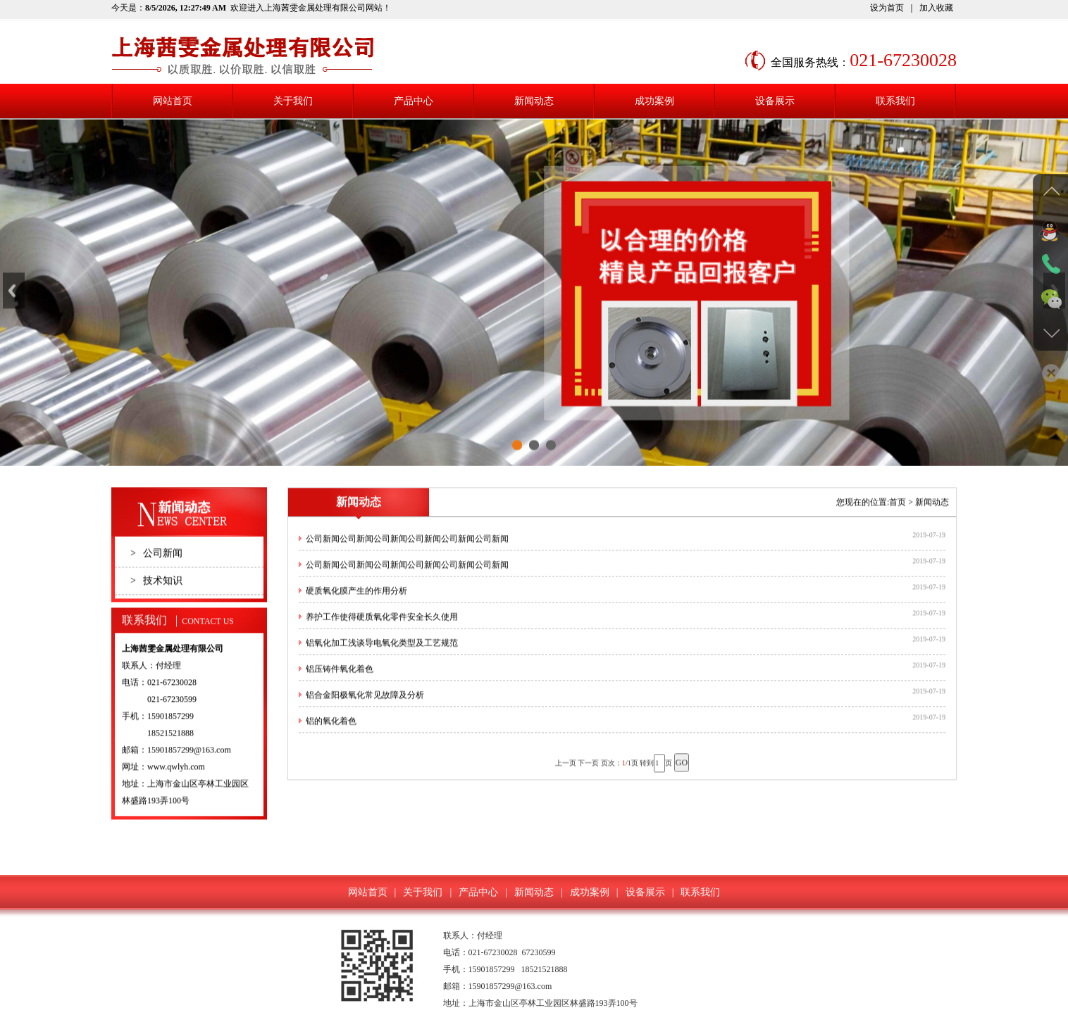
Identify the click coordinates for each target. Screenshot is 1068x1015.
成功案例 (654, 101)
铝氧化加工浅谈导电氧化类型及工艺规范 (382, 657)
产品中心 (413, 101)
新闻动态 (534, 101)
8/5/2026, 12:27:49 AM (185, 8)
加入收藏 (936, 8)
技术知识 (156, 595)
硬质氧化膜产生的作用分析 (356, 605)
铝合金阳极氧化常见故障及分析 (365, 709)
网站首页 (172, 101)
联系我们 (895, 101)
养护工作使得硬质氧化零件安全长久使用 (382, 631)
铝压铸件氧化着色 (339, 683)
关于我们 (293, 101)
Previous (14, 304)
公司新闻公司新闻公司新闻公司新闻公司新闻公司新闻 (407, 553)
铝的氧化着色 (331, 735)
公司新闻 (156, 567)
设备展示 (775, 101)
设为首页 (887, 8)
